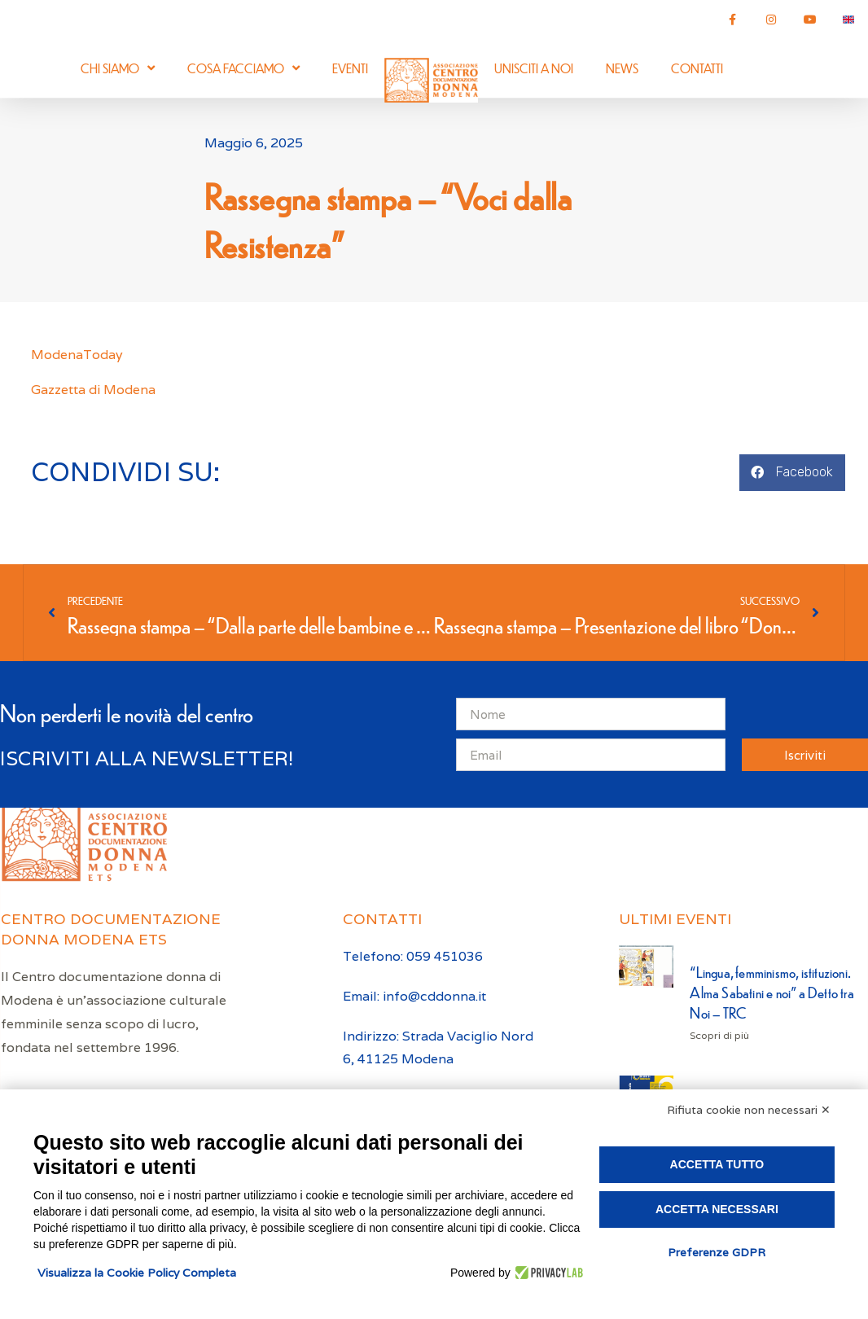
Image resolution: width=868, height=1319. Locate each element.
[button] (792, 472)
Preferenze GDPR (716, 1252)
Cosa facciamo (243, 68)
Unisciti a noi (533, 68)
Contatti (697, 68)
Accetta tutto (717, 1164)
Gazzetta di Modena (93, 389)
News (622, 68)
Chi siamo (118, 68)
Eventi (350, 68)
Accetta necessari (716, 1209)
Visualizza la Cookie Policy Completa (136, 1272)
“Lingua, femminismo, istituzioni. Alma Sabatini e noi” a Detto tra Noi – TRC (771, 992)
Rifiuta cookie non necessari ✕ (749, 1109)
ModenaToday (78, 354)
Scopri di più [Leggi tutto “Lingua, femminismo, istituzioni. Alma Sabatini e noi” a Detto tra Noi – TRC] (719, 1035)
